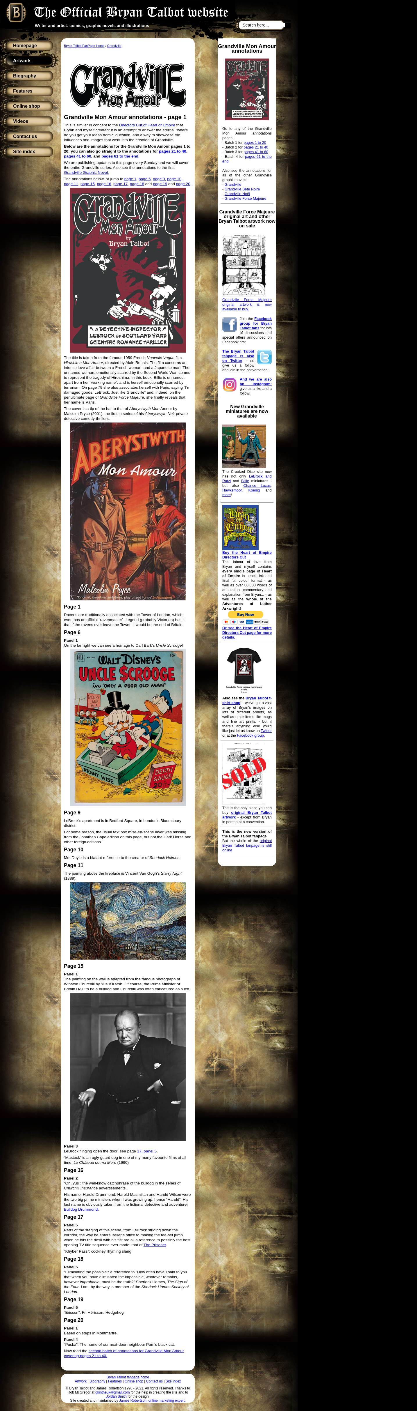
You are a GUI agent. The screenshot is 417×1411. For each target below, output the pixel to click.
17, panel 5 (147, 1151)
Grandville (233, 184)
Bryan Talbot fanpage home (128, 1377)
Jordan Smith (116, 1396)
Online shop (26, 106)
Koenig (254, 490)
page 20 (183, 184)
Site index (24, 151)
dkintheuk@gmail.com (112, 1392)
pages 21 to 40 (256, 147)
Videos (20, 121)
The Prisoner (155, 1245)
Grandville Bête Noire (242, 189)
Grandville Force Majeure (245, 198)
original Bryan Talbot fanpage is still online (247, 845)
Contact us (25, 136)
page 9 (159, 179)
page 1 (130, 179)
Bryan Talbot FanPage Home (84, 45)
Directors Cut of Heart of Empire (147, 125)
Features (23, 91)
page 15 (87, 184)
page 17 (120, 184)
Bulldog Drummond (81, 1209)
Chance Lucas (257, 485)
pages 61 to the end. (120, 156)
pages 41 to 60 (256, 152)
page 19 (160, 184)
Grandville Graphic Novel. (86, 172)
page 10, (174, 179)
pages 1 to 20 (255, 142)
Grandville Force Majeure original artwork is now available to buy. (247, 304)
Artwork (22, 60)
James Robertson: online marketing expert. (152, 1400)
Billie (245, 481)
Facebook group (250, 735)
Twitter (266, 731)
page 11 (71, 184)
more (226, 495)
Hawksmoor (232, 490)
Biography (24, 75)
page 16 (104, 184)
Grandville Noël (237, 194)
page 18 (137, 184)
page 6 (145, 179)
